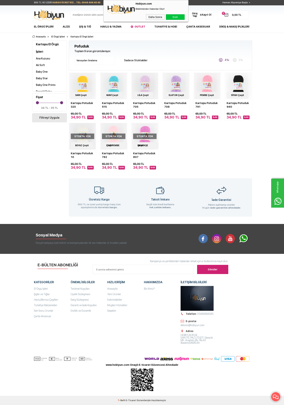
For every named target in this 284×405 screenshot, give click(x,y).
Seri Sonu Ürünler (43, 310)
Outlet (140, 26)
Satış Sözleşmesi (80, 299)
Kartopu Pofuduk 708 (175, 104)
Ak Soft (40, 65)
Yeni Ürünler (114, 294)
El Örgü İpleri (44, 26)
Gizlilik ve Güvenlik (81, 310)
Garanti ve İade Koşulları (84, 305)
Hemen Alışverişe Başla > (236, 2)
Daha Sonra (155, 17)
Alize (66, 26)
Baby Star (42, 78)
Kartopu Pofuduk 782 (113, 155)
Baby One (42, 71)
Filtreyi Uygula (49, 117)
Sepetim (111, 310)
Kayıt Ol (206, 14)
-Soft (122, 400)
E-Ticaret (131, 400)
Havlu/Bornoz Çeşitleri (46, 299)
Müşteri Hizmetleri (117, 305)
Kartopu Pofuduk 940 (238, 104)
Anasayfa (112, 288)
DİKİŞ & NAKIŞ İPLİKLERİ (234, 26)
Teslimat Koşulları (80, 288)
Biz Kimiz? (149, 288)
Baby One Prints (46, 84)
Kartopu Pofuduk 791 (206, 104)
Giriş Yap (195, 14)
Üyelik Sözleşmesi (80, 294)
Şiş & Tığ (85, 26)
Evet (175, 17)
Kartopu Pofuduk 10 (82, 155)
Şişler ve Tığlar (42, 294)
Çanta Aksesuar (198, 26)
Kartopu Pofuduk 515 (113, 104)
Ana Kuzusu (43, 58)
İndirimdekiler (114, 299)
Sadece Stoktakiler (134, 60)
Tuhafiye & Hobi (165, 26)
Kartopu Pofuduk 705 (144, 104)
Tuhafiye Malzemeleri (45, 305)
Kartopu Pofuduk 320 (82, 104)
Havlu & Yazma (111, 26)
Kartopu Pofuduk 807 (144, 155)
